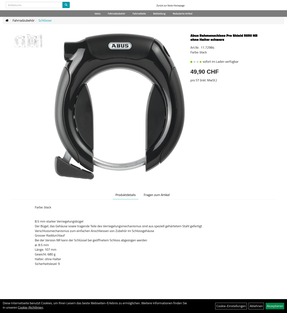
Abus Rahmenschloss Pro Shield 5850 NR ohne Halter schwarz (224, 37)
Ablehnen (256, 305)
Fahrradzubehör (116, 13)
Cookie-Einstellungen (231, 305)
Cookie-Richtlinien (30, 307)
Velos (98, 13)
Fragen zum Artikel (157, 194)
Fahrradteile (139, 13)
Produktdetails (125, 194)
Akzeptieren (275, 305)
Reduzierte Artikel (182, 13)
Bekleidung (159, 13)
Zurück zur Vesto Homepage (170, 5)
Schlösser (45, 20)
